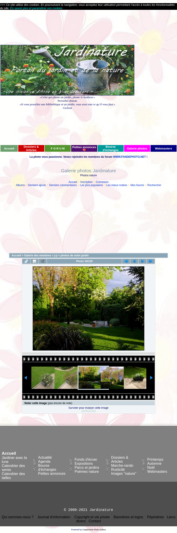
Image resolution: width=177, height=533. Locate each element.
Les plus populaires (91, 185)
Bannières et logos (128, 517)
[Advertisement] (155, 77)
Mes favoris (137, 185)
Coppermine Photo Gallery (94, 530)
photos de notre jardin (74, 255)
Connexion (102, 182)
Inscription (86, 182)
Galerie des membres (37, 255)
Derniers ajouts (37, 185)
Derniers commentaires (63, 185)
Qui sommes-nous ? (17, 517)
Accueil (72, 182)
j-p (55, 255)
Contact (94, 521)
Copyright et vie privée (92, 517)
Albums (20, 185)
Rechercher (154, 185)
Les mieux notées (116, 185)
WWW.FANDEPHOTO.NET (129, 156)
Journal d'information (53, 517)
